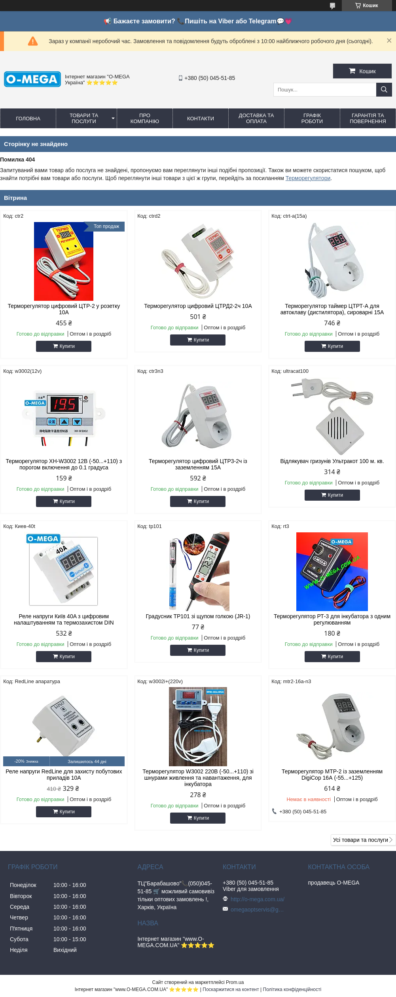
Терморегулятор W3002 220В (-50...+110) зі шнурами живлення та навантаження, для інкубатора (198, 777)
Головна (28, 119)
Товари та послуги (84, 118)
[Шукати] (384, 90)
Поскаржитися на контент (231, 989)
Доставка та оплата (256, 118)
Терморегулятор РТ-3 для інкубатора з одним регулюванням (332, 619)
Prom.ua (235, 982)
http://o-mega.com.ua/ (257, 899)
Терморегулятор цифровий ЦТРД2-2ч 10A (198, 306)
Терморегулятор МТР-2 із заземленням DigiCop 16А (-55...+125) (332, 774)
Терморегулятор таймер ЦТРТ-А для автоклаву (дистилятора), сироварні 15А (332, 309)
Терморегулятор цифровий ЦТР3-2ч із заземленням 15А (198, 464)
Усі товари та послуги (360, 840)
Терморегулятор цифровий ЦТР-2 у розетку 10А (64, 309)
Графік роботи (312, 118)
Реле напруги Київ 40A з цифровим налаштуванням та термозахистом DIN (64, 619)
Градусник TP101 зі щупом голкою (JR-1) (198, 616)
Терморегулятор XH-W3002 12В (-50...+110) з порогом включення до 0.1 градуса (64, 464)
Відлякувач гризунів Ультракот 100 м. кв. (332, 461)
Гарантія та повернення (368, 118)
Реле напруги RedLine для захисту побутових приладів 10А (64, 774)
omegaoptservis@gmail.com (258, 909)
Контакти (200, 119)
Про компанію (145, 118)
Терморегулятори (308, 178)
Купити (67, 346)
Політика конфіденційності (292, 989)
